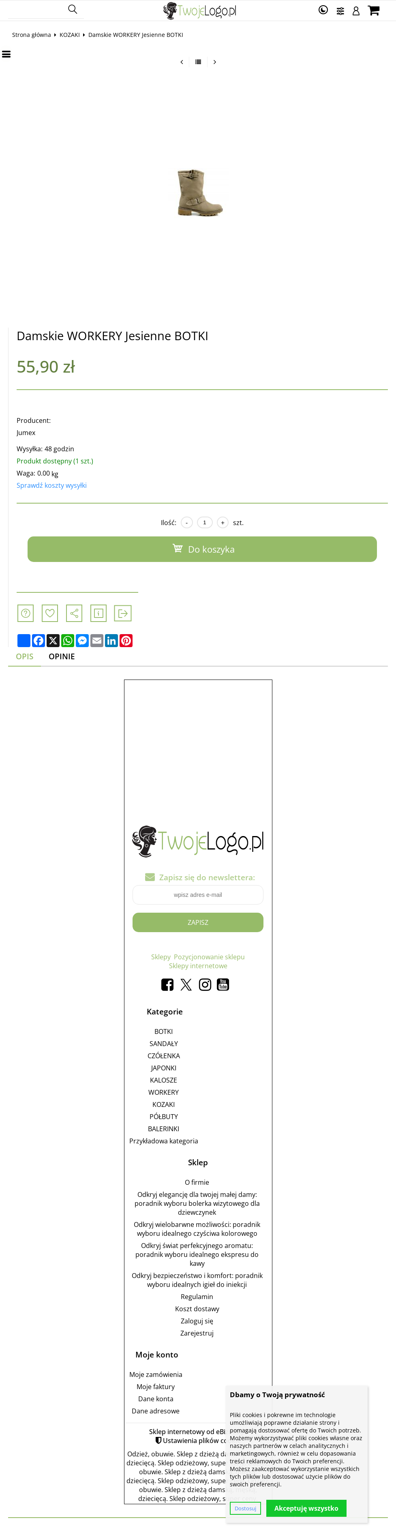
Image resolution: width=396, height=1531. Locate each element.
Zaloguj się (197, 1321)
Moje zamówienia (155, 1374)
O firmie (197, 1182)
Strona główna (31, 35)
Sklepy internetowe (198, 965)
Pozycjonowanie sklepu (209, 956)
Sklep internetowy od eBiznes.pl (198, 1431)
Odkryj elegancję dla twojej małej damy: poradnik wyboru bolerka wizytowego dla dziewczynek (197, 1203)
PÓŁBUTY (164, 1116)
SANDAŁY (164, 1043)
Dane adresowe (156, 1411)
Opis (24, 656)
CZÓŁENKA (164, 1055)
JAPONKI (163, 1068)
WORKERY (163, 1092)
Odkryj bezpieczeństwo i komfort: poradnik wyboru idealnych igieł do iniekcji (197, 1280)
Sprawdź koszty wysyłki (52, 485)
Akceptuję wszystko (306, 1508)
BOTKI (163, 1031)
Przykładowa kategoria (163, 1140)
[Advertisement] (198, 741)
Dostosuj (245, 1508)
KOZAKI (70, 35)
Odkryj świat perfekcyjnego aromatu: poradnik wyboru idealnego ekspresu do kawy (197, 1254)
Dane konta (155, 1398)
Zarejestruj (197, 1333)
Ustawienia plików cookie (202, 1440)
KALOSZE (163, 1080)
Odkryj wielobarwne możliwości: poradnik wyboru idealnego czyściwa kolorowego (197, 1229)
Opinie (62, 656)
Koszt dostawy (197, 1308)
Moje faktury (156, 1386)
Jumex (26, 432)
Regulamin (197, 1296)
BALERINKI (163, 1128)
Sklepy (161, 956)
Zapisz (198, 922)
